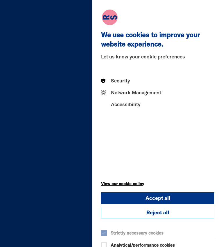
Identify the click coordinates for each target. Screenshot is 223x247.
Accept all (157, 198)
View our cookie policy (122, 183)
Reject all (157, 212)
